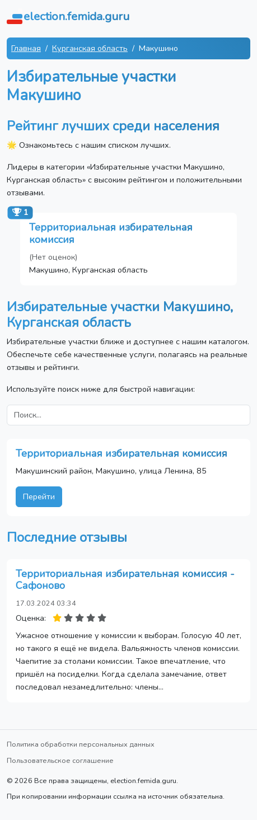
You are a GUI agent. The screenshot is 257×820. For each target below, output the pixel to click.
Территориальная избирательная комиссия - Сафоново (125, 580)
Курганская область (90, 48)
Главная (26, 48)
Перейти (39, 496)
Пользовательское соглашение (60, 760)
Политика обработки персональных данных (81, 744)
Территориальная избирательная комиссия (111, 233)
